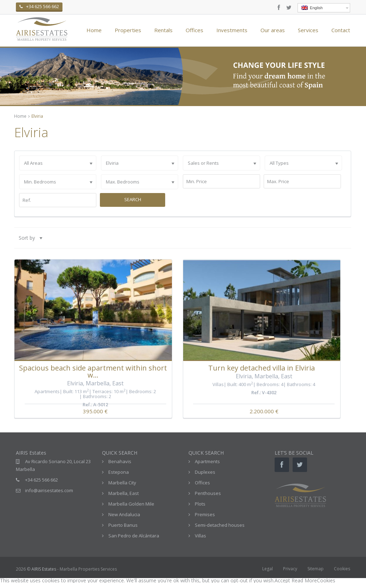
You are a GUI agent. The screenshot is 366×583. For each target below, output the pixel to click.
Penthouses (208, 493)
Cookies (342, 569)
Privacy (290, 569)
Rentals (163, 30)
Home (94, 30)
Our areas (272, 30)
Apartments (47, 391)
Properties (128, 30)
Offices (194, 30)
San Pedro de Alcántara (133, 535)
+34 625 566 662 (41, 480)
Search (132, 199)
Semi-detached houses (220, 525)
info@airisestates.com (49, 490)
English (312, 8)
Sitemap (315, 569)
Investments (231, 30)
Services (308, 30)
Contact (340, 30)
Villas (218, 384)
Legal (267, 569)
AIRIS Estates (43, 569)
